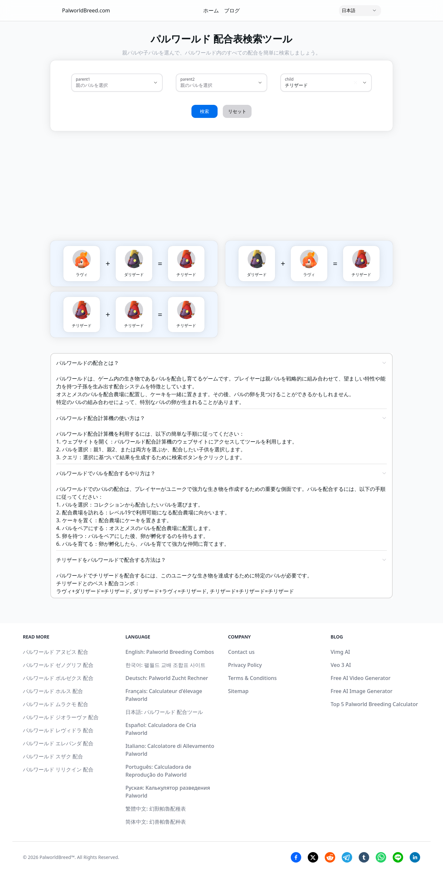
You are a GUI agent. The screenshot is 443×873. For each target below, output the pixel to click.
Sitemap (238, 691)
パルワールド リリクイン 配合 (58, 769)
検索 (204, 111)
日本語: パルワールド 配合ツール (164, 712)
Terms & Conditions (252, 678)
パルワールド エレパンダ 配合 (58, 743)
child (289, 79)
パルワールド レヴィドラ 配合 (58, 730)
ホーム (211, 10)
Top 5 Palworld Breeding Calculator (374, 704)
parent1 (83, 79)
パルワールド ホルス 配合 (53, 691)
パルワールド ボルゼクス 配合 (58, 678)
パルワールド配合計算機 (143, 441)
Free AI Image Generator (361, 691)
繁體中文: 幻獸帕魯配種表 (155, 808)
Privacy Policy (245, 665)
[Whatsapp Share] (381, 857)
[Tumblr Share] (364, 857)
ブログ (232, 10)
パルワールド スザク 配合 (53, 756)
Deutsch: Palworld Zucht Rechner (166, 678)
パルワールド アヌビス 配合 (55, 651)
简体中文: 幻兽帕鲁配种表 (155, 821)
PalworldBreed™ (57, 857)
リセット (237, 111)
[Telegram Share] (347, 857)
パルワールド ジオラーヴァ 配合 (61, 717)
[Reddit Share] (330, 857)
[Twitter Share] (313, 857)
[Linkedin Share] (415, 857)
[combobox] (108, 85)
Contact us (241, 651)
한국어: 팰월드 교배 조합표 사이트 (165, 665)
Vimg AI (340, 651)
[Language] (360, 10)
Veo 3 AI (341, 665)
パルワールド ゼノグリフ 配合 (58, 665)
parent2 (187, 79)
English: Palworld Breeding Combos (169, 651)
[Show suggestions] (155, 82)
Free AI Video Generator (360, 678)
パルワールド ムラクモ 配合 (55, 704)
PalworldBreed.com (86, 10)
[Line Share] (398, 857)
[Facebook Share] (296, 857)
